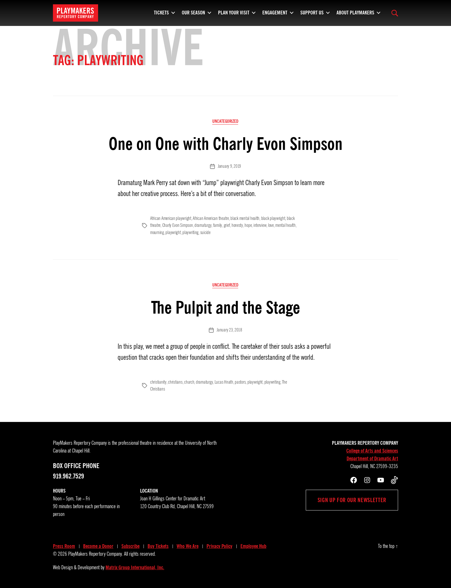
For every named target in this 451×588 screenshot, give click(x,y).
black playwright (273, 218)
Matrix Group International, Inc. (135, 566)
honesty (236, 225)
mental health (284, 225)
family (217, 225)
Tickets (161, 16)
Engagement (274, 16)
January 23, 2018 (229, 329)
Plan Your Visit (233, 16)
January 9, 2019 (229, 166)
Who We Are (187, 545)
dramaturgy (202, 225)
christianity (158, 381)
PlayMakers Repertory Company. (95, 553)
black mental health (244, 218)
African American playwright (170, 218)
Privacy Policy (219, 545)
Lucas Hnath (223, 381)
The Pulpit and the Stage (225, 306)
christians (175, 381)
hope (247, 225)
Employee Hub (253, 545)
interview (259, 225)
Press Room (64, 545)
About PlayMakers (355, 16)
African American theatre (211, 218)
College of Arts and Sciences (372, 449)
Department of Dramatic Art (372, 457)
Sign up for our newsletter (352, 499)
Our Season (193, 16)
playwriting (190, 232)
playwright (173, 232)
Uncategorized (225, 121)
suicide (205, 232)
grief (226, 225)
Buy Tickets (158, 545)
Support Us (312, 16)
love (270, 225)
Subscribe (130, 545)
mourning (157, 232)
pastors (239, 381)
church (189, 381)
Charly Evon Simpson (177, 225)
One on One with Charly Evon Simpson (225, 143)
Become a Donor (98, 545)
